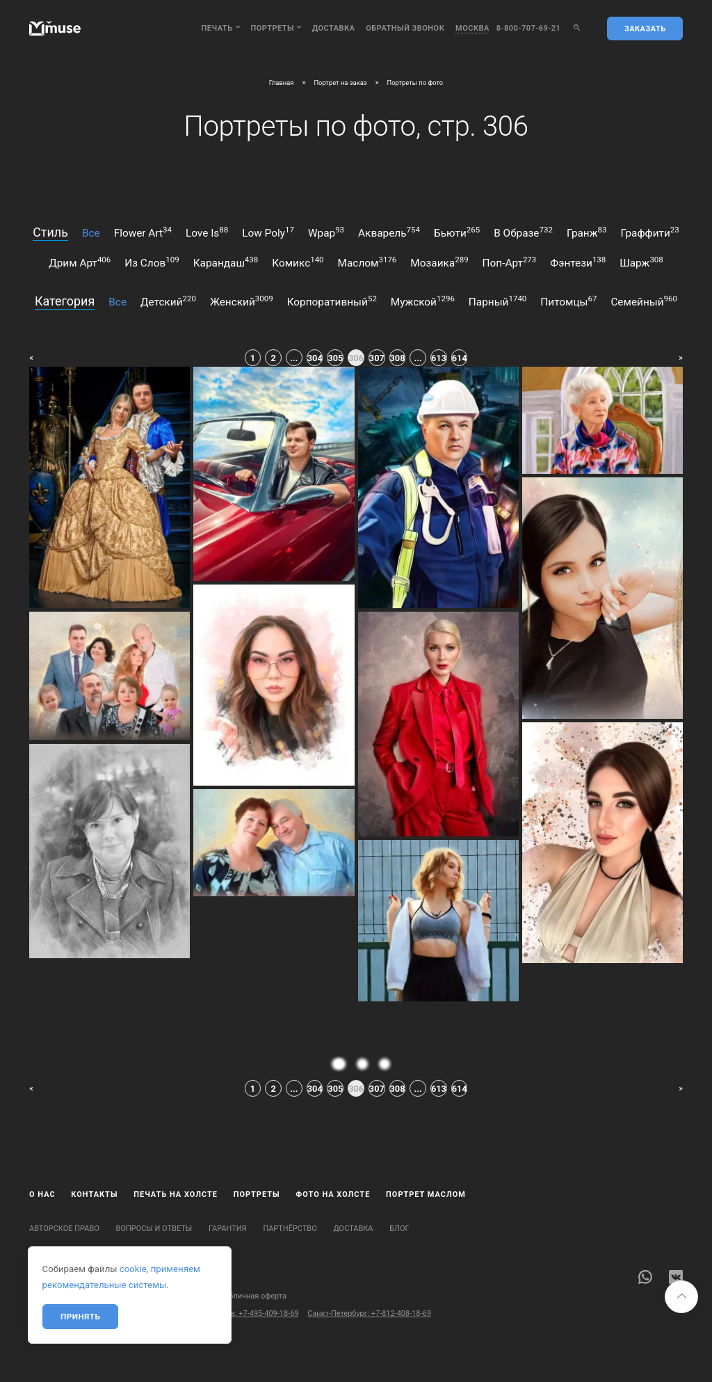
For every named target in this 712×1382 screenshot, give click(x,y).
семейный (643, 301)
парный (497, 301)
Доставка (333, 28)
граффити (649, 232)
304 (315, 358)
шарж (641, 262)
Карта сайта (50, 1296)
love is (207, 232)
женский (241, 301)
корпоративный (332, 301)
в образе (523, 232)
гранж (587, 232)
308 (397, 358)
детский (168, 301)
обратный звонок (405, 28)
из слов (151, 262)
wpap (326, 232)
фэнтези (578, 262)
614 (459, 358)
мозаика (439, 262)
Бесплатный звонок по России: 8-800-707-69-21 (113, 1313)
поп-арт (510, 262)
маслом (367, 262)
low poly (268, 232)
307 (377, 358)
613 (438, 358)
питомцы (568, 301)
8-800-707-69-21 (528, 28)
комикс (297, 262)
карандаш (226, 262)
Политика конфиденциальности (145, 1296)
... (294, 358)
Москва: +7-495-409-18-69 (252, 1313)
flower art (143, 232)
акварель (389, 232)
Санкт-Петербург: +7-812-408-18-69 (369, 1313)
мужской (423, 301)
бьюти (457, 232)
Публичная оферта (253, 1296)
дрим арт (80, 262)
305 (335, 358)
